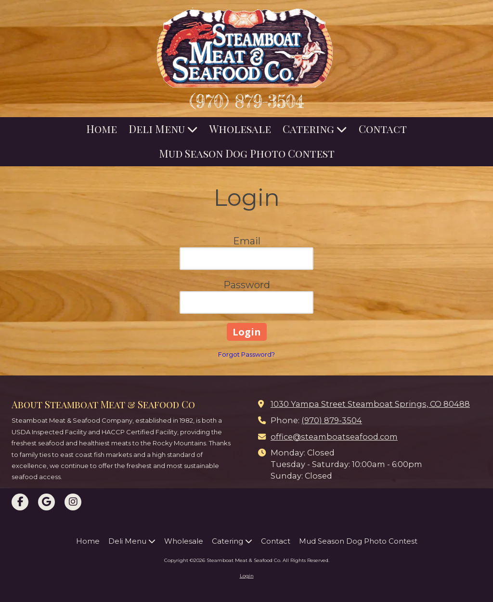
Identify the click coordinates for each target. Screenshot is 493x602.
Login (247, 576)
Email (246, 241)
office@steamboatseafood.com (334, 436)
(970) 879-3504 (246, 101)
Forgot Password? (246, 354)
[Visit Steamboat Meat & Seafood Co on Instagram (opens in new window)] (73, 502)
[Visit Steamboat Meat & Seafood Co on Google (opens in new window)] (46, 502)
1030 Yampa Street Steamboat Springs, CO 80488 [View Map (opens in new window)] (370, 404)
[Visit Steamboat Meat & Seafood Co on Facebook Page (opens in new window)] (20, 502)
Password (246, 285)
